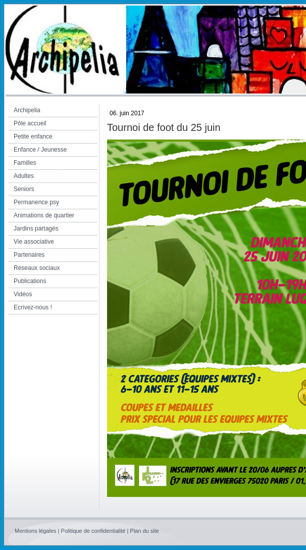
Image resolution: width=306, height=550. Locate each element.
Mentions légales (36, 531)
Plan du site (144, 531)
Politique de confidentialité (93, 531)
